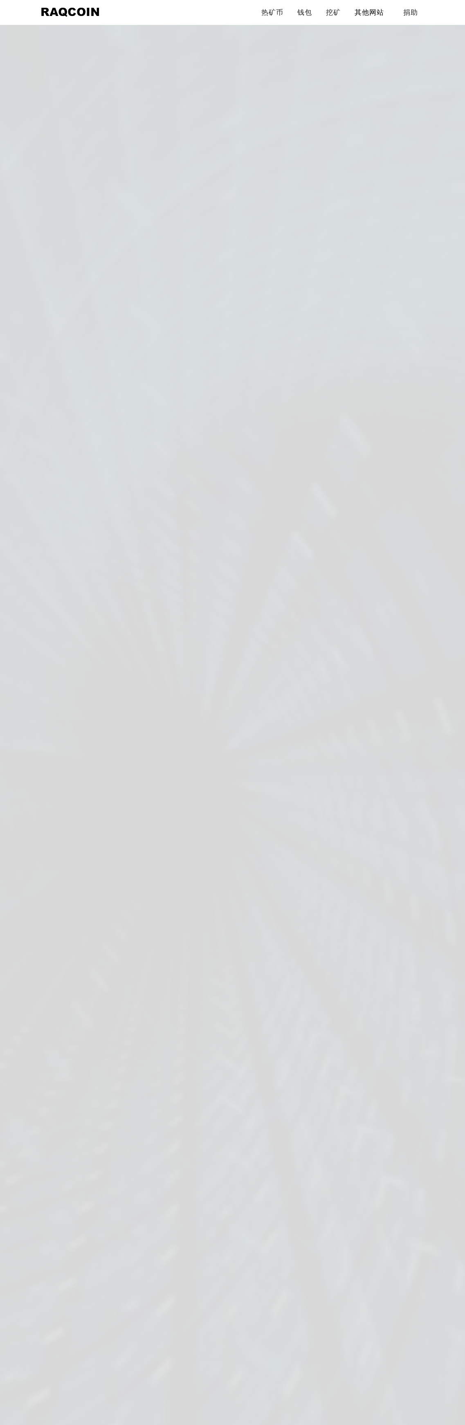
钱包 (304, 12)
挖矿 (333, 12)
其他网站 (369, 12)
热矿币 (272, 12)
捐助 (410, 12)
